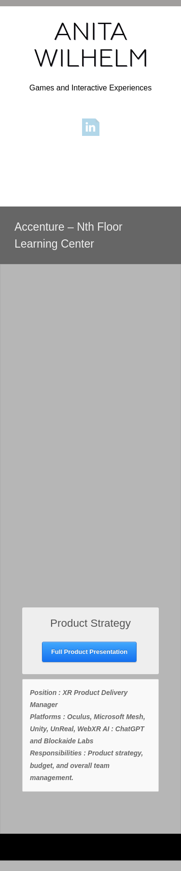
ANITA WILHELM (90, 44)
